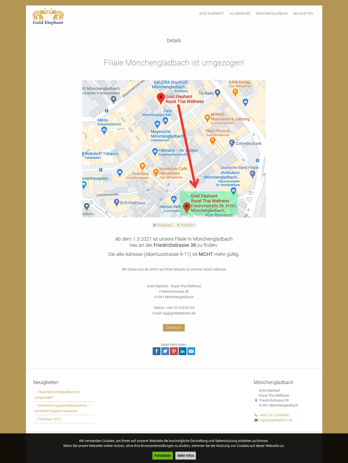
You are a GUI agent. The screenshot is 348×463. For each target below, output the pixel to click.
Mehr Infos (185, 456)
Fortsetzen (162, 456)
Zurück (174, 327)
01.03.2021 (185, 225)
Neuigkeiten (162, 225)
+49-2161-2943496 (274, 415)
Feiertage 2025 (49, 419)
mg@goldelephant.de (275, 420)
